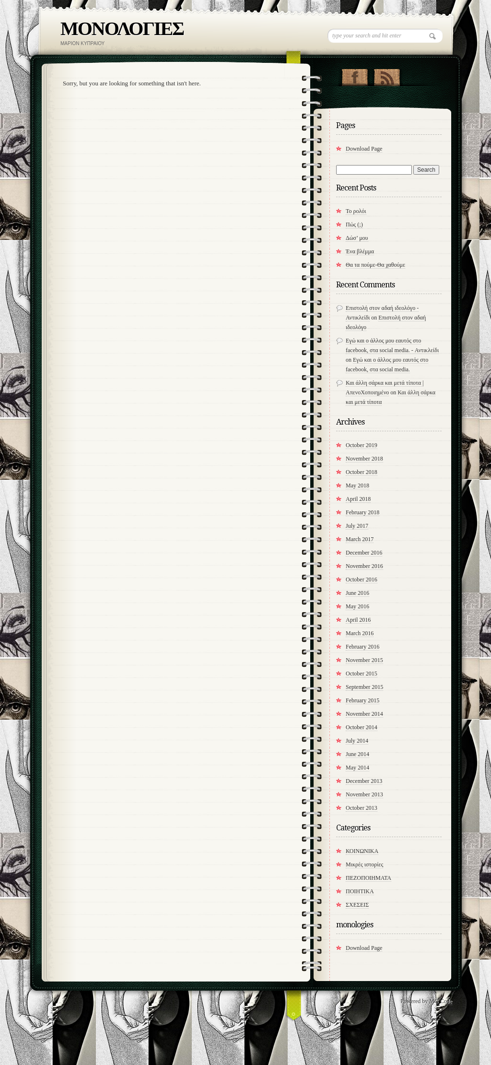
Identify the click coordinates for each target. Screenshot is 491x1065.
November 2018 (364, 458)
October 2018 (361, 472)
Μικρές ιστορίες (364, 864)
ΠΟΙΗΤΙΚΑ (360, 891)
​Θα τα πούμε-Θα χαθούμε (375, 264)
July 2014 (357, 740)
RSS (387, 75)
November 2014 (364, 713)
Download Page (364, 148)
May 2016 (357, 606)
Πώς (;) (354, 224)
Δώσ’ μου (357, 238)
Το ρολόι (356, 211)
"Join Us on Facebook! (355, 75)
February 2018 (362, 512)
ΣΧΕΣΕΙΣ (357, 904)
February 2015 (362, 700)
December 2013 (364, 781)
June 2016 (357, 593)
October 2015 (361, 673)
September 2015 (364, 687)
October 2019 (361, 445)
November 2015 (364, 660)
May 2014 (357, 767)
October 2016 (361, 579)
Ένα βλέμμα (360, 251)
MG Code (440, 1001)
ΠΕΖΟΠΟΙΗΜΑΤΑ (368, 878)
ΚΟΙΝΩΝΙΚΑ (362, 851)
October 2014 (361, 727)
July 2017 (357, 525)
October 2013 (361, 808)
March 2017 (360, 539)
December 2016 (364, 552)
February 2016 (362, 646)
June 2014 (357, 754)
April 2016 (358, 619)
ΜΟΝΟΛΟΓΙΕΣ (122, 28)
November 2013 (364, 794)
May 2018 (357, 485)
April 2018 (358, 499)
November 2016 (364, 566)
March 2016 (360, 633)
